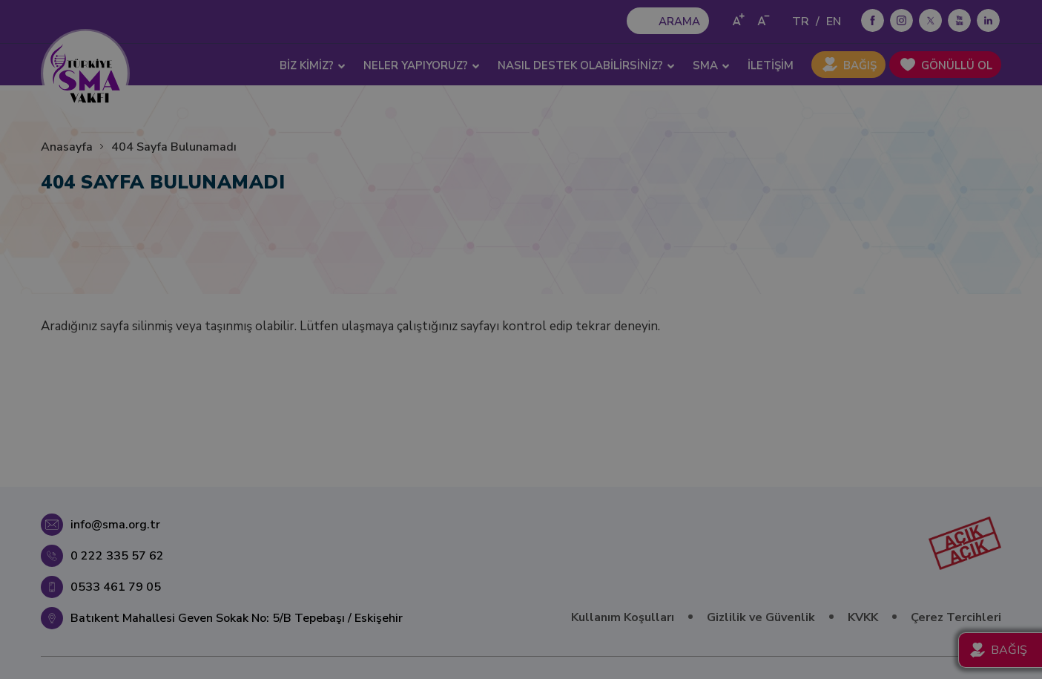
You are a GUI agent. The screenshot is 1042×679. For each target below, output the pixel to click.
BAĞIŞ (860, 65)
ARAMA (679, 21)
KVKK (863, 617)
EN (833, 21)
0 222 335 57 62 (117, 556)
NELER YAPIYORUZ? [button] (421, 65)
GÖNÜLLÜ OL (956, 65)
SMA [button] (711, 65)
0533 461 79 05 (115, 587)
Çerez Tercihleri (956, 617)
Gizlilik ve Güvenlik (761, 617)
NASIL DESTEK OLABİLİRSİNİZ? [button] (586, 65)
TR (800, 21)
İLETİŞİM (771, 65)
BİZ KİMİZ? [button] (313, 65)
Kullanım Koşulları (622, 617)
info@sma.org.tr (115, 524)
